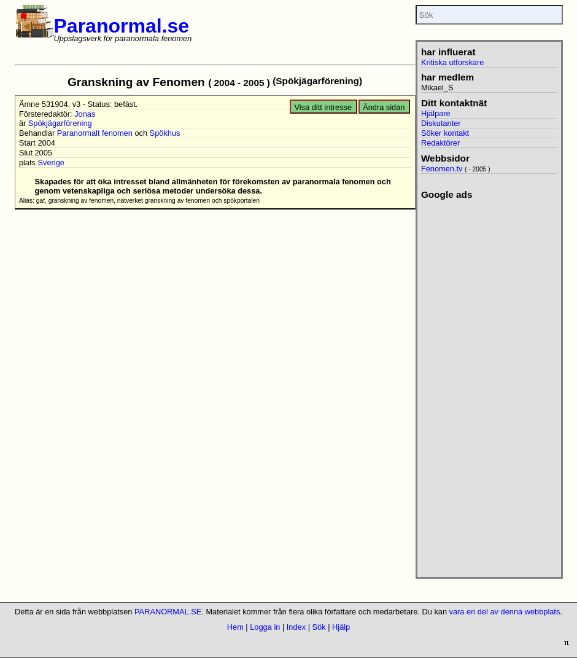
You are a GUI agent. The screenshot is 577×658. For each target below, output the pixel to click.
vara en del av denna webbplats (504, 611)
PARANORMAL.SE (167, 611)
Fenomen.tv (442, 168)
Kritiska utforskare (452, 62)
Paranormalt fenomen (95, 133)
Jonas (84, 114)
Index (296, 627)
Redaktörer (440, 142)
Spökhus (165, 133)
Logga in (265, 627)
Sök (319, 627)
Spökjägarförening (60, 123)
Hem (235, 627)
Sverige (50, 162)
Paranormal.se (122, 26)
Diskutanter (441, 123)
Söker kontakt (445, 133)
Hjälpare (436, 113)
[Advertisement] (484, 384)
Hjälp (341, 627)
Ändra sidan (384, 107)
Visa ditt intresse (323, 107)
